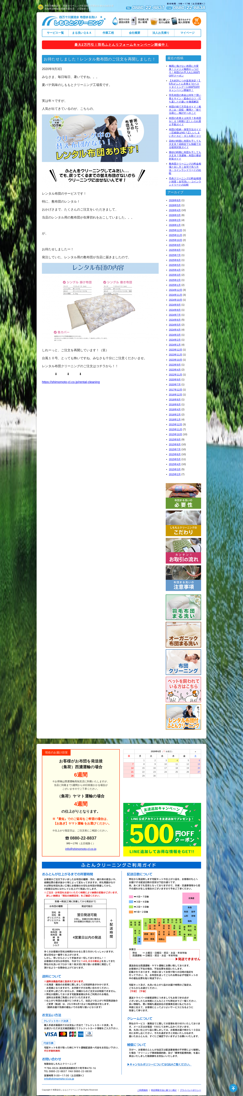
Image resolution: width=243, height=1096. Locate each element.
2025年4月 (175, 270)
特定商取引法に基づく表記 (164, 1090)
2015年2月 (175, 474)
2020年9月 (175, 379)
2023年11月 (175, 354)
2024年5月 (175, 324)
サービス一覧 (55, 32)
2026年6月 (175, 200)
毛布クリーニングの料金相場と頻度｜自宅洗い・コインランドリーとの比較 (185, 181)
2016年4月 (175, 409)
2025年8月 (175, 250)
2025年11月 (175, 235)
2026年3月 (175, 215)
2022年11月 (175, 374)
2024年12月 (175, 289)
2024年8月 (175, 309)
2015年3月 (175, 469)
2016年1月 (175, 419)
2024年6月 (175, 319)
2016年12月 (175, 394)
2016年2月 (175, 414)
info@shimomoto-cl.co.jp (80, 848)
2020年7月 (175, 384)
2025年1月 (175, 285)
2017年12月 (175, 389)
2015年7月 (175, 449)
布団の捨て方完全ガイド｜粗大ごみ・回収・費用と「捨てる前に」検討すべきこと (185, 109)
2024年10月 (175, 299)
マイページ (187, 32)
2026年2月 (175, 220)
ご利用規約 (142, 1090)
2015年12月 (175, 424)
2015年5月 (175, 459)
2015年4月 (175, 464)
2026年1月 (175, 225)
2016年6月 (175, 404)
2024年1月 (175, 344)
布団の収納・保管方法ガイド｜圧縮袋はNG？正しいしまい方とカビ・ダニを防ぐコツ (185, 132)
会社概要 (134, 32)
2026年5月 (175, 205)
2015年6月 (175, 454)
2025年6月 (175, 260)
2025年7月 (175, 255)
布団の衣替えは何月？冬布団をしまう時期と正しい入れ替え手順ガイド (185, 121)
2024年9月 (175, 304)
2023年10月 (175, 359)
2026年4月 (175, 210)
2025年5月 (175, 265)
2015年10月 (175, 434)
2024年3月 (175, 334)
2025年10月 (175, 240)
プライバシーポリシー (190, 1090)
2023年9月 (175, 364)
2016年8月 (175, 399)
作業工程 (108, 32)
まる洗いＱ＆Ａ (82, 32)
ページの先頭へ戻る (233, 1088)
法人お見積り (160, 32)
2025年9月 (175, 245)
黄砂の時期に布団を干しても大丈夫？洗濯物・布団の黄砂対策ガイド (185, 155)
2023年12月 (175, 349)
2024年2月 (175, 339)
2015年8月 (175, 444)
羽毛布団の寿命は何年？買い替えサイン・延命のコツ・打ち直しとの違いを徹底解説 (185, 98)
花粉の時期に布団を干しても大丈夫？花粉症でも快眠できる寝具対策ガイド (185, 144)
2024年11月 (175, 294)
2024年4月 (175, 329)
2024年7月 (175, 314)
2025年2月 (175, 280)
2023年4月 (175, 369)
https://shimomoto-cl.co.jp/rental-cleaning (71, 382)
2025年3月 (175, 274)
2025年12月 (175, 230)
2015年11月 (175, 429)
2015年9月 (175, 439)
